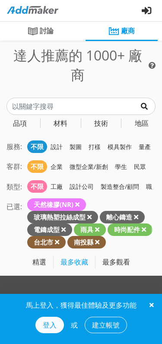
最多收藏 (74, 262)
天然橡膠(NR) (53, 204)
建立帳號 (106, 325)
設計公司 (82, 186)
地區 (142, 123)
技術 (101, 123)
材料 (60, 123)
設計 (57, 147)
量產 (145, 147)
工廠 (57, 186)
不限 (37, 146)
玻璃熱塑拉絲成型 (60, 217)
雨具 (86, 229)
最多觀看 (116, 262)
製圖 (76, 147)
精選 (39, 262)
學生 (121, 166)
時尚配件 (127, 229)
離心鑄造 (119, 217)
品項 (20, 123)
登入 (50, 325)
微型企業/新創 (89, 166)
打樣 (95, 147)
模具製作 (120, 147)
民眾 (140, 166)
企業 (57, 166)
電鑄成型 (47, 229)
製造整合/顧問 (120, 186)
